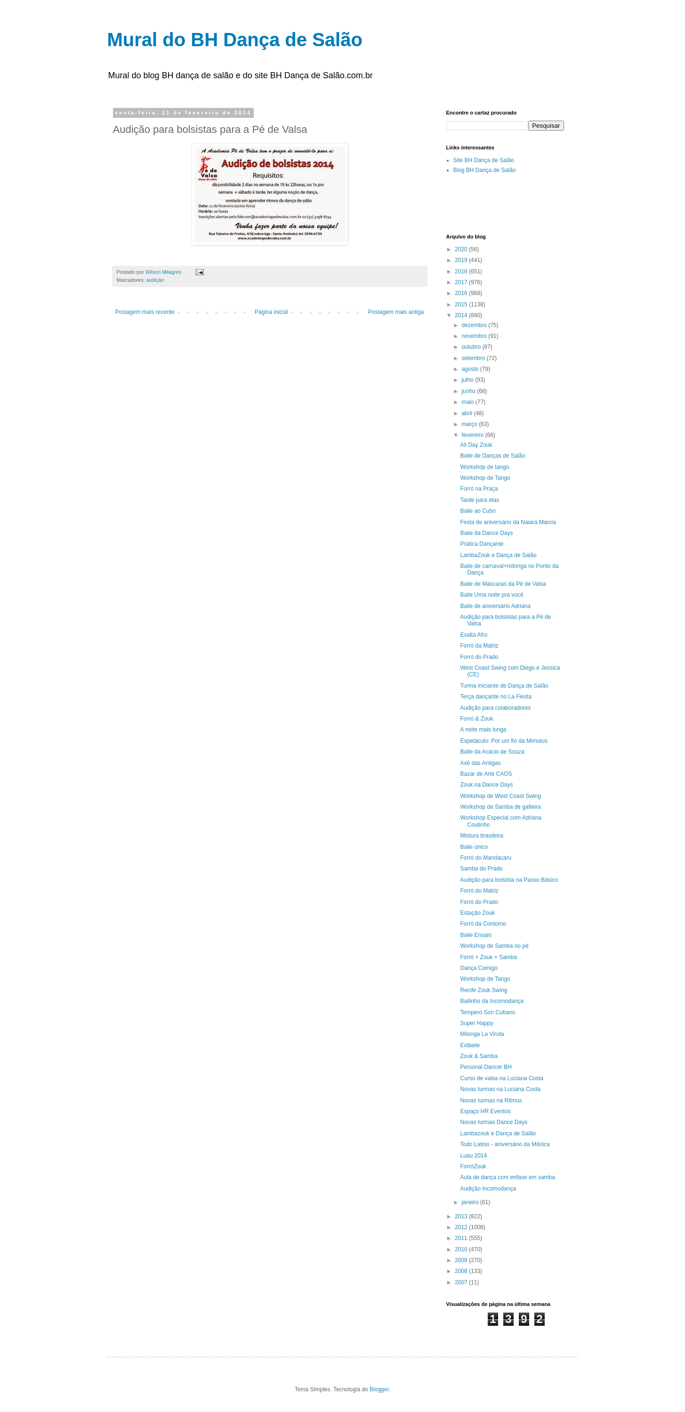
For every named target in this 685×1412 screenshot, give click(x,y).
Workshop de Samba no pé (494, 946)
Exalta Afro (473, 635)
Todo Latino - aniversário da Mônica (504, 1144)
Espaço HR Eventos (485, 1111)
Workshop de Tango (485, 478)
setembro (473, 358)
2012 (462, 1227)
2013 (462, 1216)
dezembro (474, 325)
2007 (462, 1282)
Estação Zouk (477, 913)
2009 (462, 1260)
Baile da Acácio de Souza (492, 751)
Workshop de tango (484, 467)
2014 (462, 315)
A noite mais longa (483, 729)
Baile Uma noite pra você (491, 594)
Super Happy (476, 1023)
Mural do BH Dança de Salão (235, 39)
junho (469, 391)
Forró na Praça (479, 488)
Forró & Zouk (476, 718)
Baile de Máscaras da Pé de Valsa (503, 584)
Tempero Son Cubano (487, 1012)
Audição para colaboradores (495, 708)
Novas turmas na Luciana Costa (500, 1089)
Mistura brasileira (481, 835)
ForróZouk (473, 1166)
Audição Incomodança (488, 1188)
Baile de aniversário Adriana (495, 606)
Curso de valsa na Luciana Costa (501, 1078)
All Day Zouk (476, 445)
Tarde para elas (479, 500)
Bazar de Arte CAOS (486, 774)
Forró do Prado (479, 657)
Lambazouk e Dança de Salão (498, 1133)
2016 (462, 293)
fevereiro (473, 435)
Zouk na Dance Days (486, 784)
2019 (462, 260)
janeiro (470, 1202)
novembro (474, 336)
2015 (462, 304)
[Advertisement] (556, 203)
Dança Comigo (478, 968)
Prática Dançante (481, 544)
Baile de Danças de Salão (492, 455)
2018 (462, 271)
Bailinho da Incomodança (492, 1001)
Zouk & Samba (478, 1056)
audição (155, 280)
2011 (462, 1238)
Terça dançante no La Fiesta (495, 696)
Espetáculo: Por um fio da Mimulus (503, 741)
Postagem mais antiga (396, 312)
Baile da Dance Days (486, 533)
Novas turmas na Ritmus (491, 1100)
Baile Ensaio (476, 935)
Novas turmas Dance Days (493, 1122)
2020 (462, 249)
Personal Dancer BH (485, 1067)
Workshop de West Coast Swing (500, 796)
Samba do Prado (481, 868)
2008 (462, 1271)
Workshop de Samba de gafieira (500, 807)
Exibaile (470, 1045)
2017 (462, 282)
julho (468, 380)
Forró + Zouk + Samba (488, 957)
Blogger (379, 1389)
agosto (470, 369)
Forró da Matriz (479, 645)
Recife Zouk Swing (483, 990)
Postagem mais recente (145, 312)
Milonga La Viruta (482, 1034)
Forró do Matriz (479, 890)
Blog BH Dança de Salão (484, 170)
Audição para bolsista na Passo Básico (508, 880)
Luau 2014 (473, 1155)
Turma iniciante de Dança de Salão (504, 685)
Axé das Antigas (480, 763)
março (470, 424)
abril (467, 413)
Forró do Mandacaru (485, 857)
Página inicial (271, 312)
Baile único (474, 847)
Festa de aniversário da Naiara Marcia (508, 522)
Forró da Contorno (483, 923)
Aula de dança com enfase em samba (507, 1177)
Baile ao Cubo (477, 511)
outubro (471, 347)
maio (468, 402)
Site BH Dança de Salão (483, 160)
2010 (462, 1249)
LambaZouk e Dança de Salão (498, 555)
